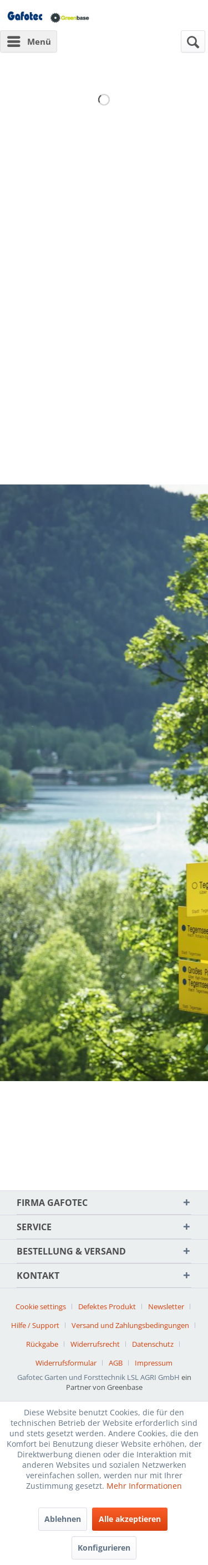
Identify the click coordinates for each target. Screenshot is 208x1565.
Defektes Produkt (107, 1306)
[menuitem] (28, 41)
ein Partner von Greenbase (128, 1382)
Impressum (154, 1363)
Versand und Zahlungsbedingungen (130, 1325)
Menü (29, 40)
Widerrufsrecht (95, 1344)
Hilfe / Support (35, 1325)
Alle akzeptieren (130, 1519)
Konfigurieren (104, 1547)
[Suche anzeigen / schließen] (193, 41)
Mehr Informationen (144, 1485)
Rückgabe (42, 1344)
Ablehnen (62, 1519)
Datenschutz (153, 1344)
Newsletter (166, 1306)
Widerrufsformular (66, 1363)
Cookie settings (41, 1306)
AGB (116, 1363)
